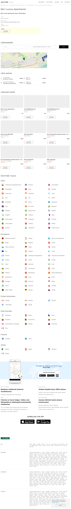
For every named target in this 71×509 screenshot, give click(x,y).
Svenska (65, 445)
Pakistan (53, 454)
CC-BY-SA (45, 67)
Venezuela (46, 484)
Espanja (40, 458)
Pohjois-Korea (63, 456)
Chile (51, 463)
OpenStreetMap (36, 67)
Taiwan (49, 456)
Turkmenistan (40, 456)
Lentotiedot (56, 2)
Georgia (60, 452)
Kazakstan (56, 453)
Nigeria (35, 466)
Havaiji (40, 463)
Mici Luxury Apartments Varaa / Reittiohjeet (13, 13)
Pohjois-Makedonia (42, 461)
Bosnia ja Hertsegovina (45, 457)
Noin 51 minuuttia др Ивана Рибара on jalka (10, 22)
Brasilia (41, 484)
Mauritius (31, 466)
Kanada (59, 462)
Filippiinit (49, 454)
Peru (49, 484)
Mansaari (50, 479)
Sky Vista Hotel (28, 134)
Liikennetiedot (41, 2)
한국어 (46, 444)
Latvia (66, 479)
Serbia (30, 462)
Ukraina (51, 462)
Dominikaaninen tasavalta (34, 484)
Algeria (60, 484)
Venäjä (55, 462)
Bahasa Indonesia (61, 444)
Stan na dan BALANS (7, 134)
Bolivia (48, 463)
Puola (56, 461)
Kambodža (48, 453)
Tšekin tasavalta (64, 457)
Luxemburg (62, 479)
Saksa (30, 458)
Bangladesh (53, 452)
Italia (54, 479)
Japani (43, 453)
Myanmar (31, 454)
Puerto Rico (60, 463)
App (62, 2)
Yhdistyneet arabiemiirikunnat (34, 452)
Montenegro (36, 461)
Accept (60, 505)
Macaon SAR (40, 454)
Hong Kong (65, 452)
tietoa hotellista (49, 2)
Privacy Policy (55, 502)
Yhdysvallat (36, 463)
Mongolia (35, 454)
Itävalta (38, 457)
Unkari (40, 479)
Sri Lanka (63, 453)
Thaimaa (35, 456)
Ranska (47, 458)
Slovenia (37, 462)
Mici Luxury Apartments (13, 9)
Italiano (52, 445)
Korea (52, 453)
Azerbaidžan (47, 452)
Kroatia (43, 479)
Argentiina (44, 463)
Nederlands (31, 446)
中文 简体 (42, 444)
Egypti (63, 484)
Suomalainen (57, 445)
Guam (57, 484)
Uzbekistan (58, 456)
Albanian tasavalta (32, 457)
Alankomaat (49, 461)
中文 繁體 (38, 444)
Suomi (44, 458)
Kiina (57, 452)
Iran (40, 453)
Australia (53, 484)
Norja (53, 461)
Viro (37, 458)
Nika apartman (51, 159)
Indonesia (31, 453)
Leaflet (30, 67)
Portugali (60, 461)
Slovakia (42, 462)
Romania (64, 461)
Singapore (31, 456)
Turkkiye (45, 456)
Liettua (57, 479)
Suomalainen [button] (67, 2)
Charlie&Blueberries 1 (53, 109)
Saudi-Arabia (61, 454)
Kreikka (36, 479)
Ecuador (64, 463)
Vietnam (53, 456)
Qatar (57, 454)
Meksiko (63, 462)
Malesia (45, 454)
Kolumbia (55, 463)
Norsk (61, 445)
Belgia (52, 457)
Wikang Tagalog (35, 445)
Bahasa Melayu (54, 444)
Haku (63, 46)
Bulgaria (55, 457)
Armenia (42, 452)
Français (40, 445)
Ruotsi (34, 462)
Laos (59, 453)
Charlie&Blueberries (30, 109)
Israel (35, 453)
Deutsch (44, 445)
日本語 (30, 444)
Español (48, 445)
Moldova (31, 461)
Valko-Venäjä (47, 462)
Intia (38, 453)
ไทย (49, 444)
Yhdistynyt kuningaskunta (54, 458)
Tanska (34, 458)
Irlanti (47, 479)
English (34, 444)
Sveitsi (59, 457)
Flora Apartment (28, 159)
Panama (31, 463)
